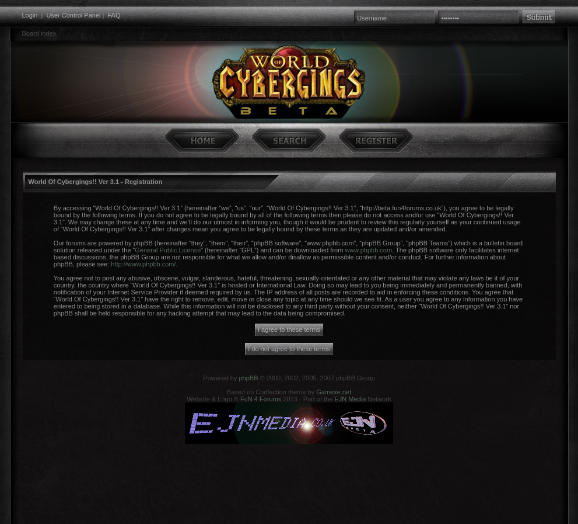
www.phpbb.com (368, 250)
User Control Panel (74, 15)
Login (30, 15)
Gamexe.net (333, 391)
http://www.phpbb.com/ (143, 264)
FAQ (113, 15)
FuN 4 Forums (260, 398)
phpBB (248, 377)
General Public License (168, 250)
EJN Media (350, 398)
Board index (39, 33)
